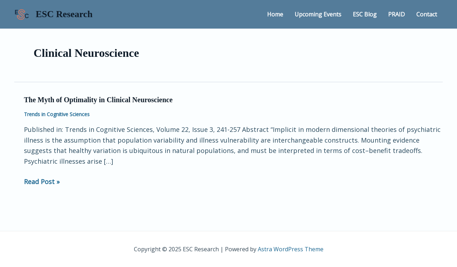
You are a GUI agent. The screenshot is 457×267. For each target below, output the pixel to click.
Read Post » (42, 181)
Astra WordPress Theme (290, 249)
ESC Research (64, 14)
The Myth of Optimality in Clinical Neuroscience (98, 100)
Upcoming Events (318, 14)
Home (275, 14)
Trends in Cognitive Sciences (57, 114)
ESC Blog (365, 14)
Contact (426, 14)
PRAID (396, 14)
